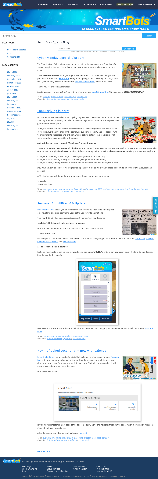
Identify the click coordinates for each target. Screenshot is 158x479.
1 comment (84, 440)
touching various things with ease (72, 336)
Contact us (101, 466)
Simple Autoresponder (47, 241)
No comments (77, 99)
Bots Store (64, 78)
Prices (49, 466)
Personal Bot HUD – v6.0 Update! (61, 203)
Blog (24, 471)
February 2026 (13, 76)
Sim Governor (69, 241)
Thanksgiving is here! (53, 111)
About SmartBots (29, 469)
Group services (53, 469)
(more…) (83, 433)
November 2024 (14, 111)
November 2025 (14, 83)
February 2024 (13, 125)
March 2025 (12, 97)
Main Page (26, 466)
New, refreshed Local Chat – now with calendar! (73, 350)
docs (58, 4)
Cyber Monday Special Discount (60, 58)
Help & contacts (146, 4)
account (125, 4)
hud (53, 336)
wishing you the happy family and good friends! (125, 189)
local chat (96, 438)
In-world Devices (54, 338)
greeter (87, 438)
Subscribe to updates (16, 50)
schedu (105, 438)
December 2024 (14, 108)
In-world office (102, 469)
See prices (73, 4)
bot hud (46, 336)
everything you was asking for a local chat (63, 438)
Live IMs (149, 238)
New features (62, 440)
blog (106, 4)
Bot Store (51, 440)
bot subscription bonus (54, 189)
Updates (67, 338)
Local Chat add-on (100, 92)
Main (43, 4)
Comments (13, 57)
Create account (78, 466)
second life (70, 96)
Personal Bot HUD (45, 210)
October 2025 (13, 86)
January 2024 (12, 129)
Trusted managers (80, 469)
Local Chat (140, 238)
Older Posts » (43, 451)
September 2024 (14, 115)
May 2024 (11, 122)
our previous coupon (85, 81)
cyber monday (57, 96)
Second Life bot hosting (57, 471)
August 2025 (12, 90)
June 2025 (11, 93)
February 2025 (13, 101)
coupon (46, 96)
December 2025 (14, 79)
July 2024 (11, 118)
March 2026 (12, 72)
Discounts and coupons (58, 99)
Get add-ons (89, 4)
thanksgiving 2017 (93, 189)
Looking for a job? (104, 471)
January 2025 (12, 104)
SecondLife (82, 96)
